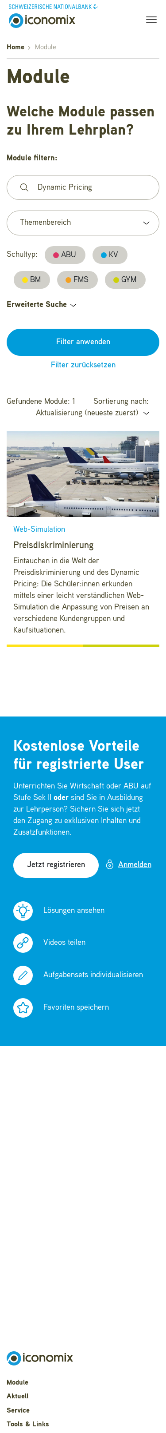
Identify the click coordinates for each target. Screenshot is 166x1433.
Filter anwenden (83, 342)
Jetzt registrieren (56, 865)
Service (18, 1410)
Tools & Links (28, 1424)
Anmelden (128, 864)
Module (17, 1382)
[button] (147, 442)
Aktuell (17, 1396)
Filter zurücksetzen (83, 365)
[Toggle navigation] (148, 20)
